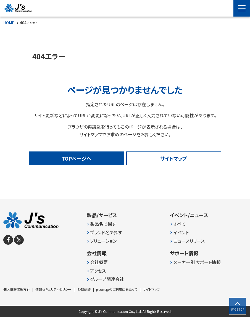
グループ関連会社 (107, 279)
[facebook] (8, 240)
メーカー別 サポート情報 (197, 262)
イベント (181, 232)
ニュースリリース (189, 241)
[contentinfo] (125, 258)
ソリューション (103, 241)
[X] (19, 240)
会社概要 (99, 262)
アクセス (98, 271)
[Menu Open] (241, 8)
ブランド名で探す (106, 232)
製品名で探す (103, 224)
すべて (179, 224)
